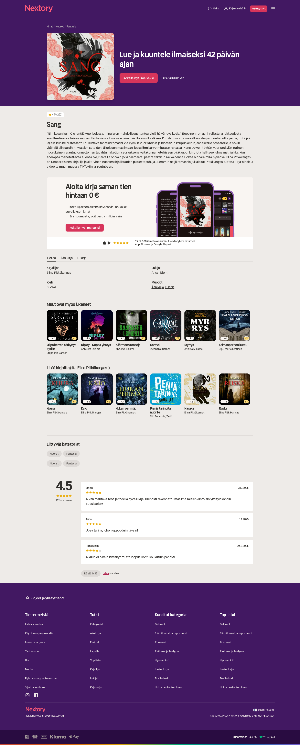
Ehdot (258, 715)
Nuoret (60, 26)
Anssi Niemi (160, 272)
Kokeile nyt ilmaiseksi (138, 78)
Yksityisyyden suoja (241, 715)
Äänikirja (158, 287)
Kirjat (50, 26)
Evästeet (269, 715)
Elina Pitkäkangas (59, 272)
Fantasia (71, 26)
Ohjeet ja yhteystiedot (45, 597)
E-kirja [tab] (81, 258)
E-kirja (169, 287)
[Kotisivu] (115, 8)
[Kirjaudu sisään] (235, 8)
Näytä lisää (90, 573)
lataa (106, 573)
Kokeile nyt (258, 8)
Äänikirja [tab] (66, 258)
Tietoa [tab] (51, 258)
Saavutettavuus (219, 715)
